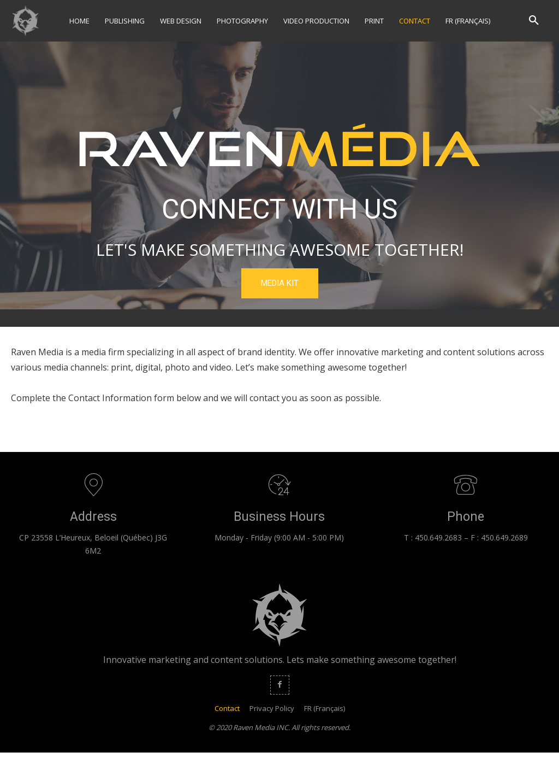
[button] (534, 21)
